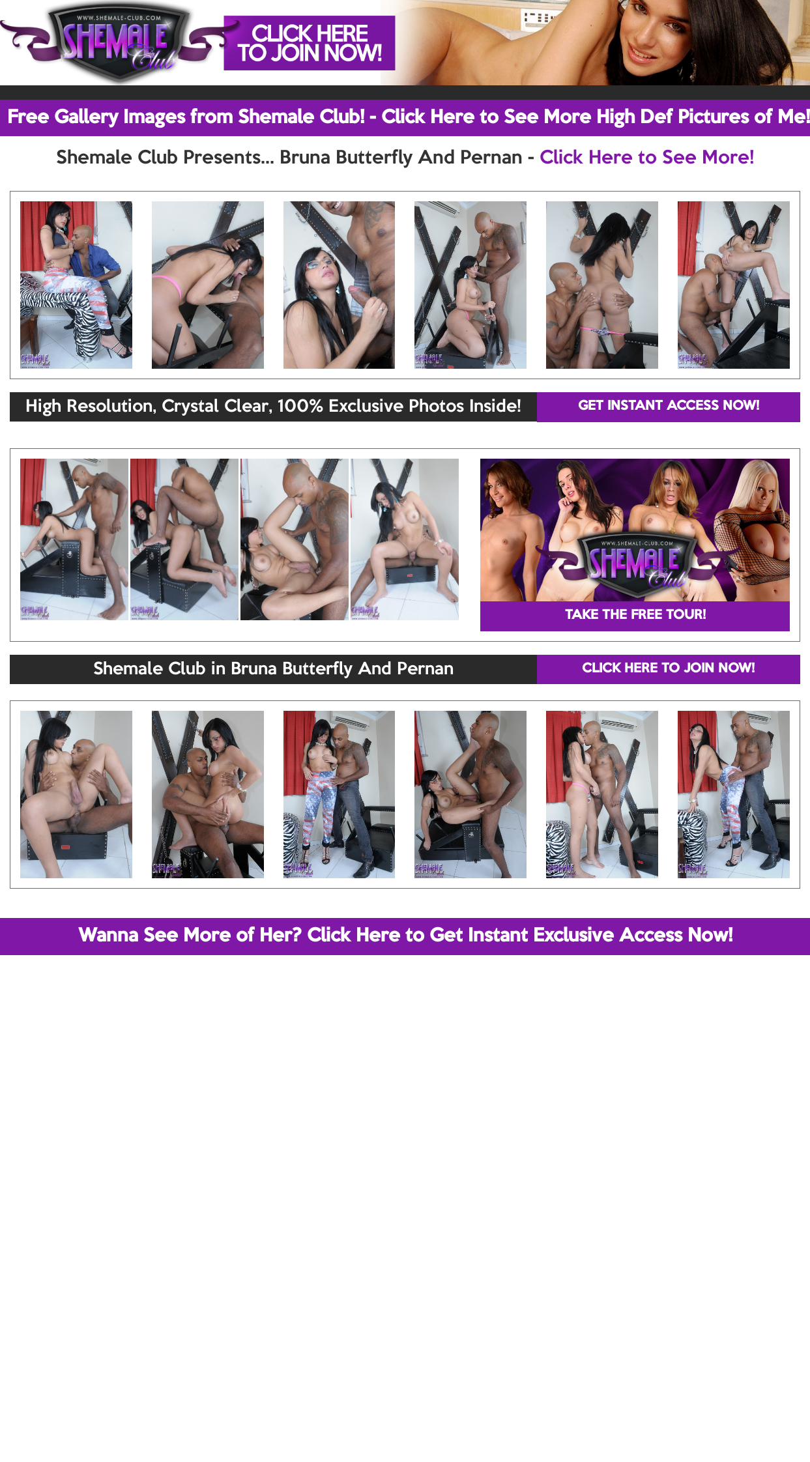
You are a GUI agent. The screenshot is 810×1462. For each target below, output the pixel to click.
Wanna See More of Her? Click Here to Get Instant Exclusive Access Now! (405, 936)
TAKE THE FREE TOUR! (635, 616)
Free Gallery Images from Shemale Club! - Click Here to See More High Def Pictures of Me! (408, 117)
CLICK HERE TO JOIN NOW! (668, 669)
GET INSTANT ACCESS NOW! (668, 406)
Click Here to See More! (647, 158)
